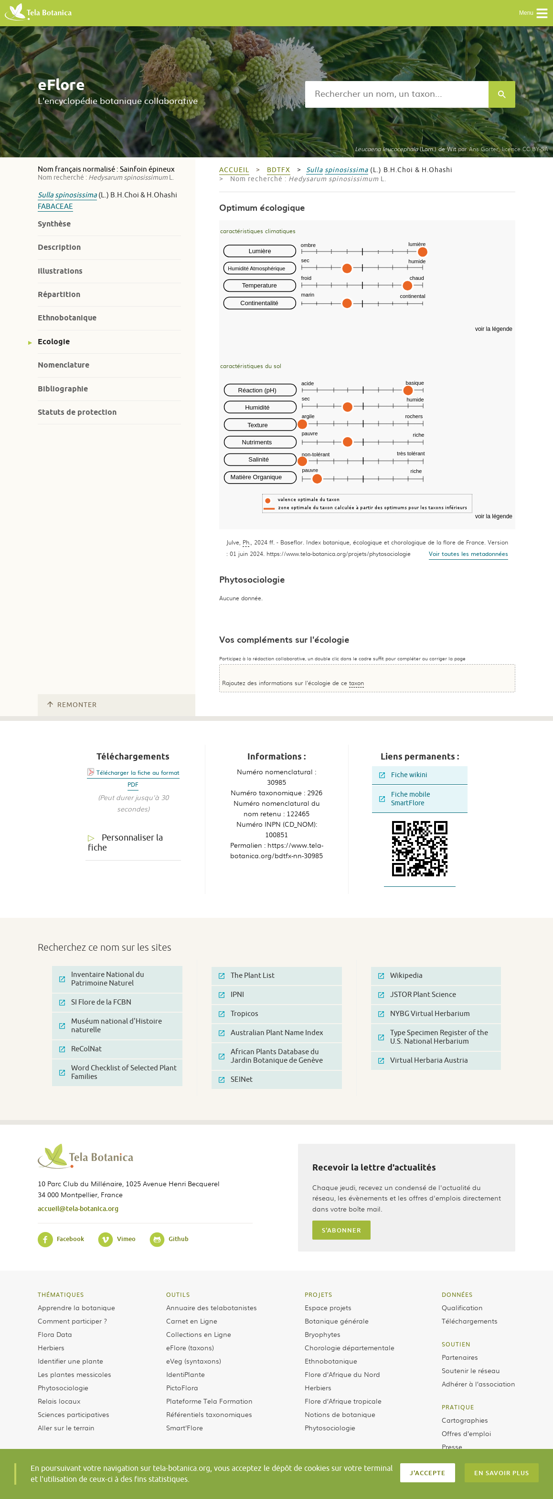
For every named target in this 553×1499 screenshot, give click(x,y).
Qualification (462, 1307)
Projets (318, 1294)
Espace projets (328, 1307)
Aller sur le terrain (66, 1427)
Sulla (45, 195)
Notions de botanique (340, 1414)
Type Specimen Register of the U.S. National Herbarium (433, 1037)
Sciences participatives (73, 1414)
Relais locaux (59, 1401)
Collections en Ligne (198, 1334)
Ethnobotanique (67, 317)
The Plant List (247, 975)
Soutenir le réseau (471, 1370)
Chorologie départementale (349, 1347)
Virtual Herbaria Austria (423, 1060)
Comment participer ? (72, 1320)
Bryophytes (322, 1334)
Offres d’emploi (466, 1433)
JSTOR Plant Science (417, 994)
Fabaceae (55, 206)
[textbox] (397, 94)
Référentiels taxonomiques (209, 1414)
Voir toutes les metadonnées (468, 553)
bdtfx (278, 170)
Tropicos (238, 1013)
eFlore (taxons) (190, 1347)
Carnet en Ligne (191, 1320)
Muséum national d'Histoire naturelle (110, 1026)
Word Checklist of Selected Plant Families (118, 1072)
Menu (533, 13)
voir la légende (493, 329)
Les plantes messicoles (74, 1374)
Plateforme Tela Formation (209, 1401)
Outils (178, 1294)
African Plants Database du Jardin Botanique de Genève (271, 1056)
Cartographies (465, 1420)
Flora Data (55, 1334)
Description (59, 247)
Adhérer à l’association (478, 1383)
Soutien (456, 1344)
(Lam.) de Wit (405, 148)
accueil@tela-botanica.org (78, 1208)
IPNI (231, 994)
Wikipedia (400, 975)
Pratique (458, 1407)
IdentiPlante (185, 1374)
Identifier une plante (70, 1361)
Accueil (234, 170)
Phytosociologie (63, 1387)
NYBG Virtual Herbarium (424, 1013)
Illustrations (60, 271)
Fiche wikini (403, 775)
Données (457, 1294)
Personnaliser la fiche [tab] (125, 842)
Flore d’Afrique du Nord (342, 1374)
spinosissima (76, 195)
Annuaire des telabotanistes (211, 1307)
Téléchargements (470, 1320)
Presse (452, 1446)
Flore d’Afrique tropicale (343, 1401)
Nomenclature (63, 365)
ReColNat (80, 1049)
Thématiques (61, 1294)
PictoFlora (182, 1387)
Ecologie (54, 341)
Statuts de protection (77, 412)
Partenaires (460, 1357)
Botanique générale (337, 1320)
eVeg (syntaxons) (193, 1361)
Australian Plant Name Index (271, 1032)
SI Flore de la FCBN (95, 1002)
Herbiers (51, 1347)
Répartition (59, 294)
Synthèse (54, 223)
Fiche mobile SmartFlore (404, 799)
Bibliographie (63, 388)
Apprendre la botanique (76, 1307)
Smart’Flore (184, 1427)
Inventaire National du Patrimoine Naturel (101, 979)
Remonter (72, 705)
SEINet (236, 1079)
